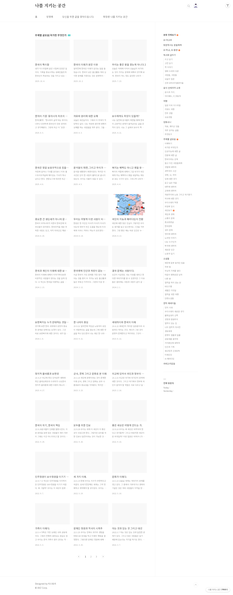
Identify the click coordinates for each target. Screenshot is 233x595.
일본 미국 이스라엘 (172, 105)
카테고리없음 (169, 363)
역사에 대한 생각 (172, 198)
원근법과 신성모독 (172, 350)
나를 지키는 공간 (50, 6)
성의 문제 (169, 230)
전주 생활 (169, 113)
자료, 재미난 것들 (172, 126)
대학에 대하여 (170, 186)
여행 (165, 100)
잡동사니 (167, 122)
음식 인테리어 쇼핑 (171, 87)
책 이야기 (169, 67)
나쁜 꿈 (168, 278)
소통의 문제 (169, 218)
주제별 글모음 (170, 139)
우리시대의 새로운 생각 (174, 311)
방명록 (49, 16)
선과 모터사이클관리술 (174, 82)
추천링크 (168, 134)
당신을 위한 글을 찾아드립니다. (78, 16)
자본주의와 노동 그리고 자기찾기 (178, 194)
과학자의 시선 (170, 171)
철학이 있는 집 (171, 323)
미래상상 (168, 354)
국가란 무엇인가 (171, 147)
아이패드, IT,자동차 (173, 96)
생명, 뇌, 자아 (170, 174)
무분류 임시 (169, 206)
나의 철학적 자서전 (172, 327)
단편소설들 (169, 298)
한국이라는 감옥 (171, 159)
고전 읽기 (169, 63)
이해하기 (168, 143)
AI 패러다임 (169, 358)
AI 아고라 (167, 39)
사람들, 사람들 (171, 75)
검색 (188, 6)
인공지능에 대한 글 (172, 151)
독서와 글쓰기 (169, 54)
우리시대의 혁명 (171, 202)
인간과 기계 (169, 346)
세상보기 (169, 210)
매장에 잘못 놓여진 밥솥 (175, 262)
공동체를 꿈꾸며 (171, 339)
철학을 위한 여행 (172, 294)
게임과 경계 (169, 214)
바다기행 (168, 286)
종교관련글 (169, 222)
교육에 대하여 (170, 190)
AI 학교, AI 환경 (171, 49)
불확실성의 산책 (171, 315)
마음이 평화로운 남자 (173, 274)
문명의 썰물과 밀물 (172, 335)
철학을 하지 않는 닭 (173, 282)
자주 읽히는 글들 (172, 130)
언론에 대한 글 (171, 155)
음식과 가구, (170, 92)
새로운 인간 (169, 249)
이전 (79, 556)
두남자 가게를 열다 (172, 270)
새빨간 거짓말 (170, 290)
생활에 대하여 (170, 167)
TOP (195, 584)
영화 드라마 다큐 (172, 71)
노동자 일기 (169, 253)
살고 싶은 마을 (171, 182)
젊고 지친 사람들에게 (173, 163)
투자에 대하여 (170, 245)
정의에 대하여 (170, 233)
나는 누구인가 (170, 241)
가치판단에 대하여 (172, 342)
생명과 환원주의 (171, 319)
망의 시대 (169, 307)
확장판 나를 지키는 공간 (115, 16)
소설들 (166, 258)
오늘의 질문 (169, 78)
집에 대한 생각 (171, 178)
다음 (103, 556)
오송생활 (168, 117)
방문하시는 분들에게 (172, 44)
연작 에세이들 (169, 303)
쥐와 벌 (168, 266)
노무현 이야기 (170, 237)
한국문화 (168, 226)
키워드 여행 (169, 109)
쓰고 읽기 (169, 59)
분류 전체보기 (170, 34)
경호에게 (168, 331)
